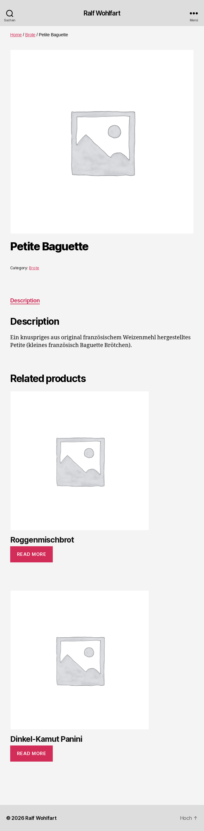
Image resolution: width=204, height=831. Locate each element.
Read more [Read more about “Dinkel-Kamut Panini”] (31, 753)
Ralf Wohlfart (102, 13)
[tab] (25, 301)
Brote (30, 34)
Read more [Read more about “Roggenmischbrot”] (31, 554)
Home (16, 34)
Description (25, 300)
